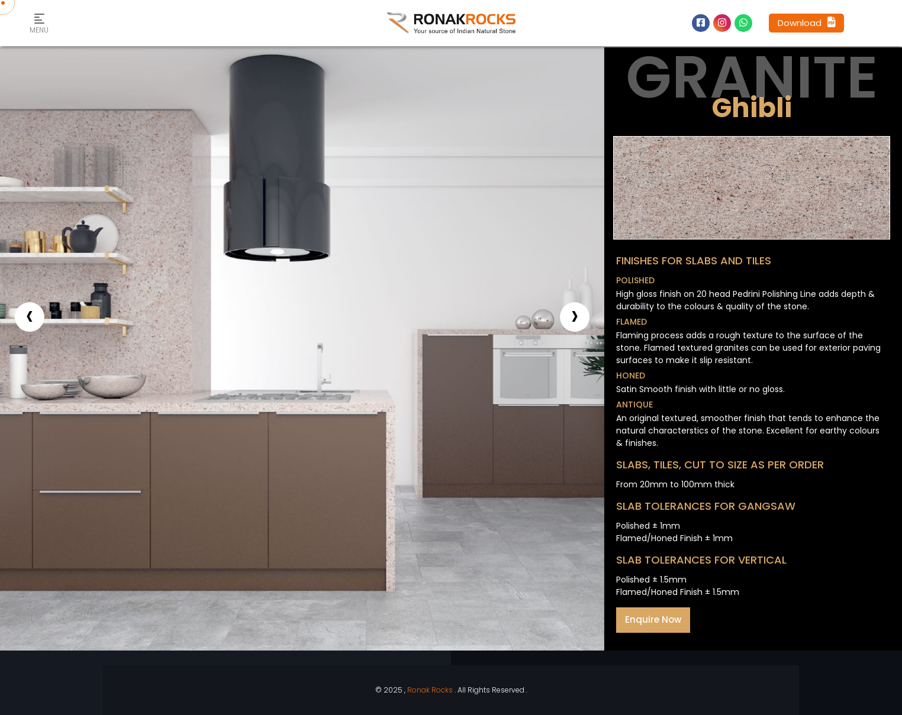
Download (807, 23)
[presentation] (29, 317)
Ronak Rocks (430, 690)
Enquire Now (653, 619)
